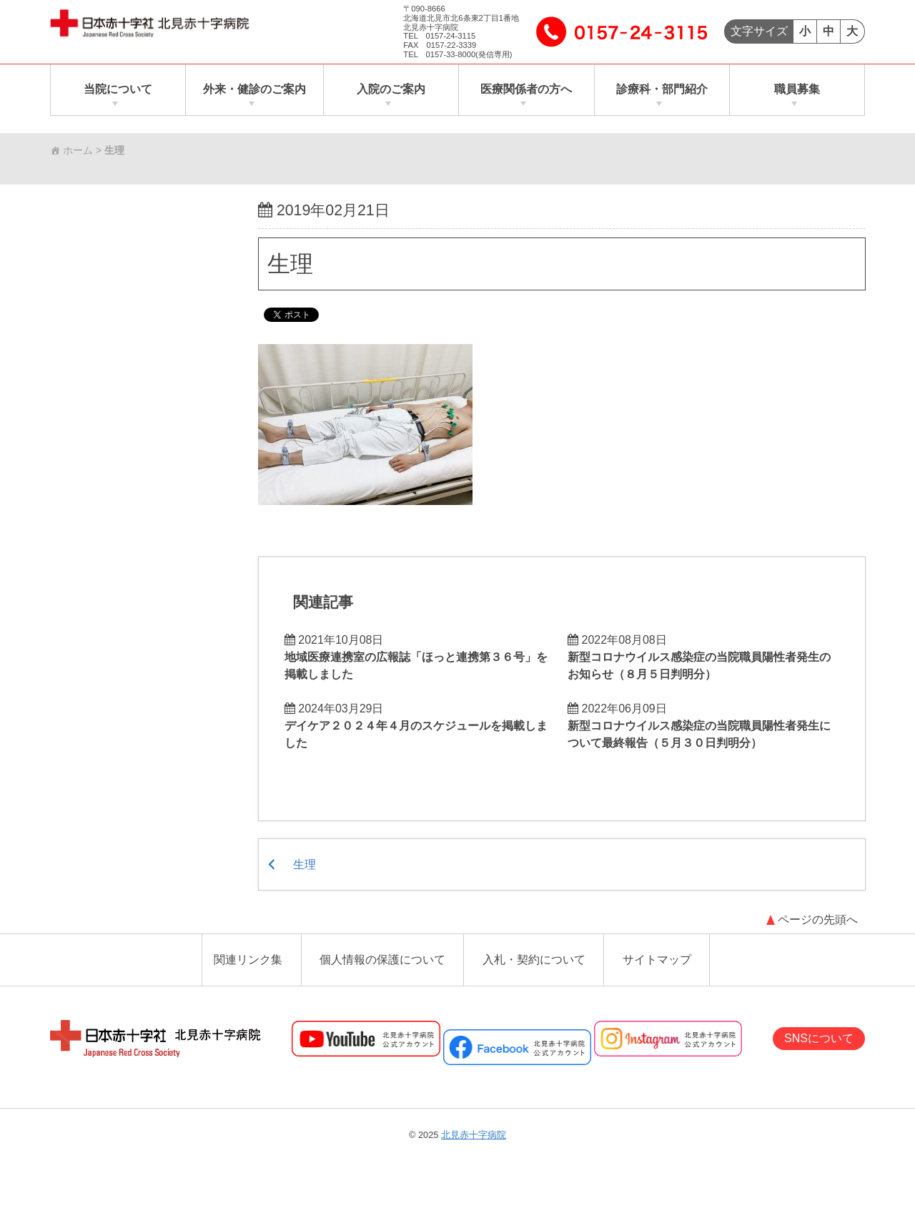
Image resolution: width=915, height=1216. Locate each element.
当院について (118, 90)
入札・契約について (534, 962)
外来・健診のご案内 (254, 90)
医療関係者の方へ (526, 90)
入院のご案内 (391, 90)
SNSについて (819, 1040)
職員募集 (797, 90)
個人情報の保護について (382, 962)
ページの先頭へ (818, 922)
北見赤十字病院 (473, 1136)
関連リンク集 (248, 962)
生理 (290, 264)
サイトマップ (657, 962)
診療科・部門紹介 (662, 90)
